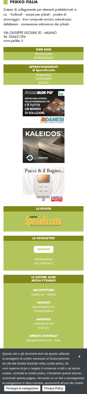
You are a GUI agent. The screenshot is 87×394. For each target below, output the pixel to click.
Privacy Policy (53, 388)
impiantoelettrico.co (43, 306)
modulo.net (37, 294)
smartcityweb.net (43, 323)
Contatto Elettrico (43, 311)
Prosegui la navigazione (22, 388)
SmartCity (43, 327)
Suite (57, 340)
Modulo (51, 294)
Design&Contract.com (39, 340)
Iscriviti (43, 249)
